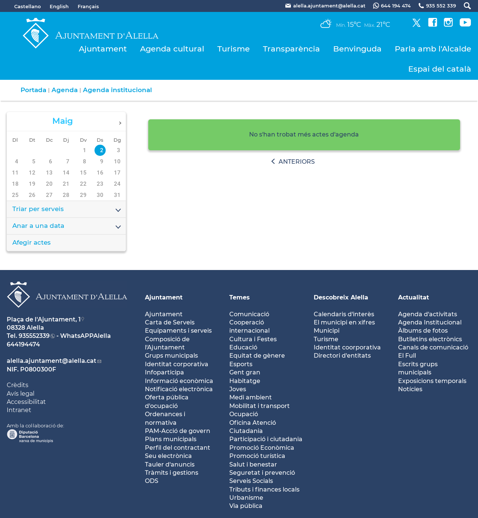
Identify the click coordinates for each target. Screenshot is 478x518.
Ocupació (243, 414)
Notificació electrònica (179, 389)
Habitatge (244, 380)
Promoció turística (257, 455)
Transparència (291, 48)
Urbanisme (246, 497)
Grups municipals (171, 355)
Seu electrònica (168, 455)
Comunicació (249, 314)
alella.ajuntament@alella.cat (51, 360)
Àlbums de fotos (423, 330)
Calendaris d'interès (344, 314)
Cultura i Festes (253, 339)
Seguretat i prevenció (262, 472)
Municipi (326, 330)
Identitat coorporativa (347, 347)
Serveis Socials (251, 480)
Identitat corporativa (176, 364)
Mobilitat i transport (259, 405)
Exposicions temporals (432, 380)
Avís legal (20, 393)
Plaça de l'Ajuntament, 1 (44, 319)
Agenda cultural (172, 48)
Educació (243, 347)
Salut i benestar (253, 464)
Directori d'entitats (342, 355)
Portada (33, 90)
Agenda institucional (117, 90)
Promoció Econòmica (261, 447)
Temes (239, 297)
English (59, 6)
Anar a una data (67, 226)
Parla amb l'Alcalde (433, 48)
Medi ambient (250, 397)
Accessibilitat (26, 401)
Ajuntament (103, 48)
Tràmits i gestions (171, 472)
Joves (237, 389)
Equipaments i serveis (178, 330)
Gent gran (244, 372)
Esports (240, 364)
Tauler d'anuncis (170, 464)
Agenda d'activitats (427, 314)
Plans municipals (170, 439)
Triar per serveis (67, 209)
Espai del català (439, 68)
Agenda (65, 90)
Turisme (233, 48)
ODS (151, 480)
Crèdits (17, 385)
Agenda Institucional (430, 322)
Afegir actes (31, 242)
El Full (407, 355)
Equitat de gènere (257, 355)
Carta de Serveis (170, 322)
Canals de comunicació (433, 347)
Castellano (27, 6)
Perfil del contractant (177, 447)
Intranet (19, 410)
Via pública (246, 505)
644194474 (23, 344)
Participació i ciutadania (265, 439)
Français (88, 6)
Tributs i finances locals (264, 489)
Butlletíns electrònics (430, 339)
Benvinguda (357, 48)
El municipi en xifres (344, 322)
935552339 (34, 335)
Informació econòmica (179, 380)
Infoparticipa (164, 372)
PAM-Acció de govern (177, 430)
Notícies (410, 389)
